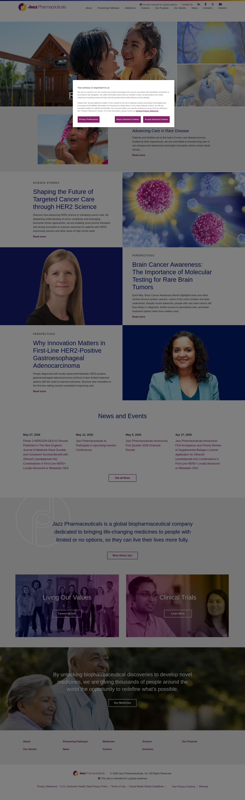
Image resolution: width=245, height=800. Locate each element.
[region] (123, 103)
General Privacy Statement (147, 111)
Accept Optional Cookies (156, 119)
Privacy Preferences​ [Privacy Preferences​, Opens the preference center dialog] (88, 119)
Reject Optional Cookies (128, 119)
